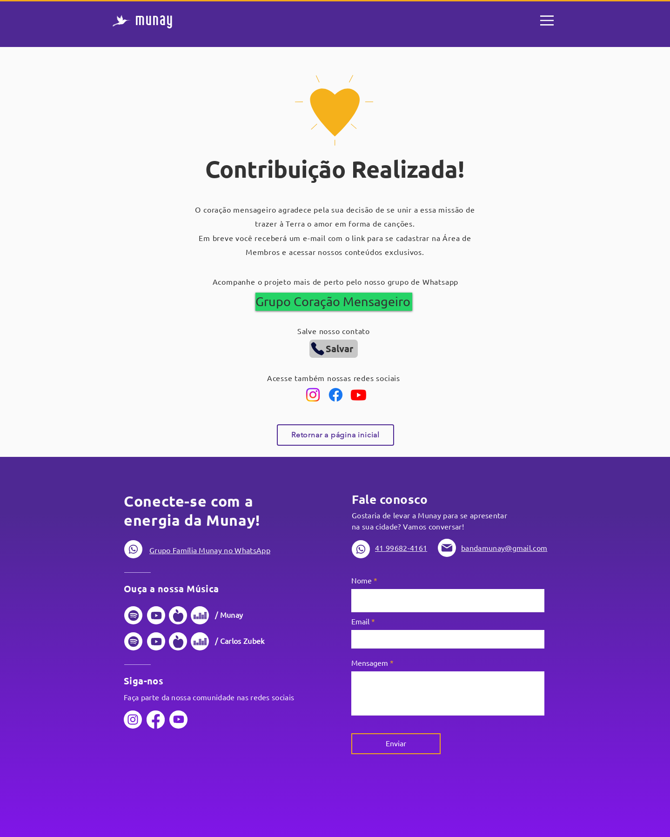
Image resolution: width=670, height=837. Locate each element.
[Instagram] (313, 395)
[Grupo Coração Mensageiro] (333, 302)
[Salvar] (333, 349)
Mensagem (369, 663)
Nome (361, 580)
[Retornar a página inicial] (335, 435)
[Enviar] (396, 743)
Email (360, 621)
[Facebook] (336, 395)
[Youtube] (358, 395)
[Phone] (133, 549)
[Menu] (547, 20)
